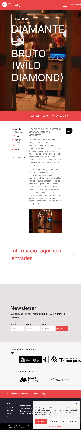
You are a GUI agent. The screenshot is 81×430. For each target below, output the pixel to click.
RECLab (10, 410)
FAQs (9, 414)
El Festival (10, 404)
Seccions (10, 407)
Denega (54, 421)
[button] (77, 403)
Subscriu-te (62, 328)
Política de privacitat (56, 426)
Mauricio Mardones (28, 426)
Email (13, 324)
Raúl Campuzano (19, 428)
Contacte (10, 417)
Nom (28, 324)
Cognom (45, 324)
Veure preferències (69, 421)
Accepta (41, 421)
